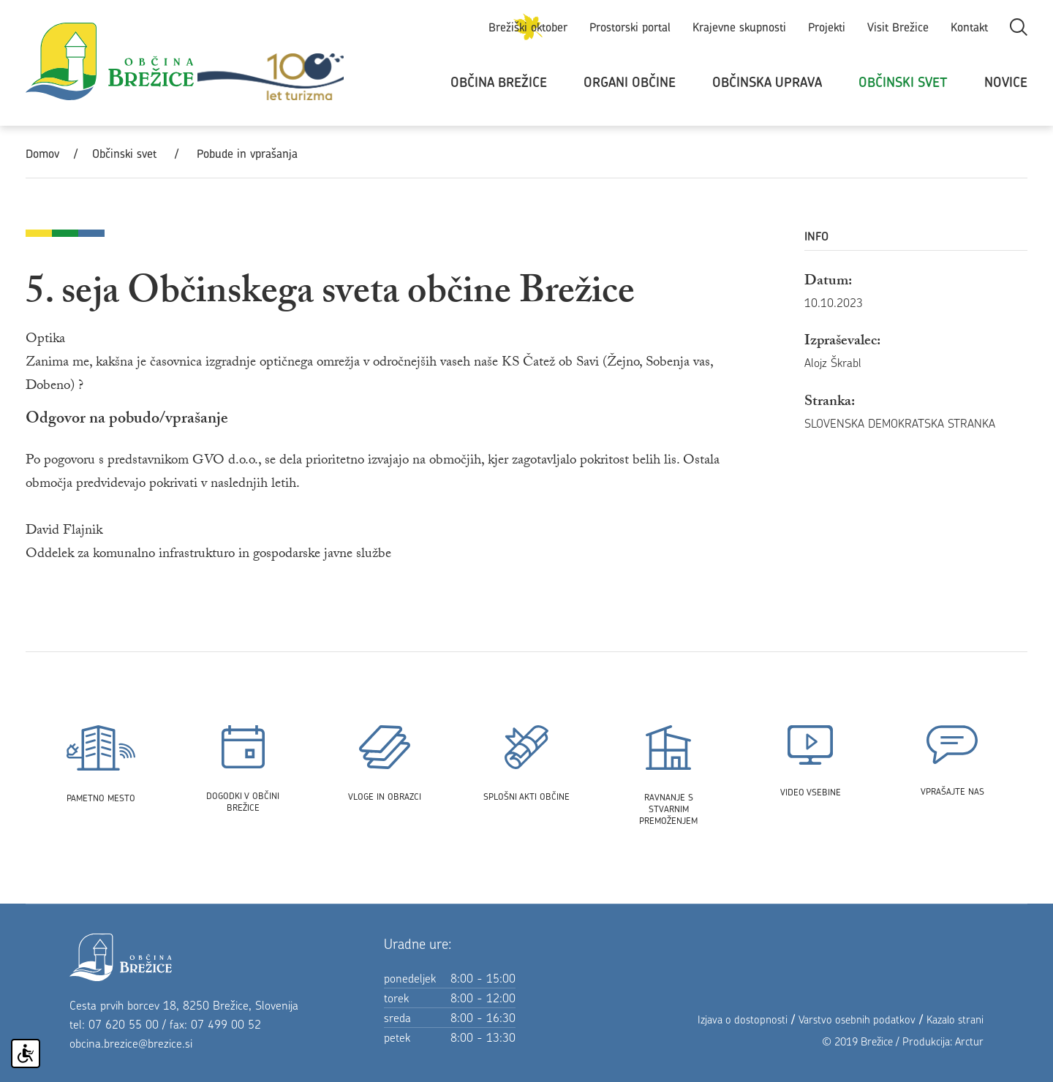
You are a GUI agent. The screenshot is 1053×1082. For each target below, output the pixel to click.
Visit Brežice (898, 27)
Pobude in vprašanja (247, 153)
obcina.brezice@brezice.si (130, 1043)
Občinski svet (903, 82)
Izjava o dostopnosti (743, 1019)
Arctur (969, 1041)
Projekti (826, 27)
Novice (1005, 82)
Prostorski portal (630, 27)
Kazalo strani (955, 1019)
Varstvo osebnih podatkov (857, 1019)
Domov (42, 153)
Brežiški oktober (527, 27)
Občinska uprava (767, 82)
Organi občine (630, 82)
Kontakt (969, 27)
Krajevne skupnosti (739, 27)
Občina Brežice (498, 82)
